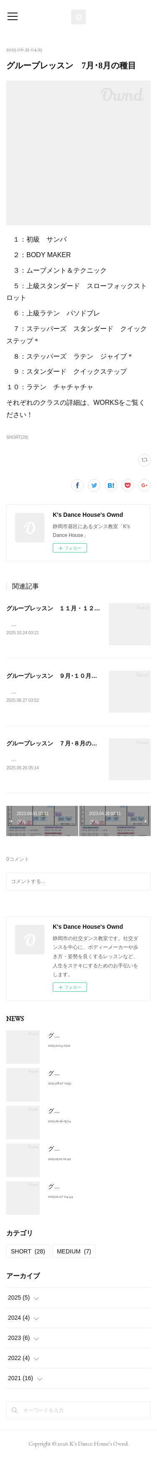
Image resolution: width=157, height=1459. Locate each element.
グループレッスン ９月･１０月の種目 (57, 676)
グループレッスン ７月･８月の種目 (54, 744)
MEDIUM (74, 1253)
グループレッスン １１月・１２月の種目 (62, 608)
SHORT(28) (17, 437)
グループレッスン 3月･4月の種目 (94, 1188)
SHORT (28, 1253)
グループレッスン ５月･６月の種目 (96, 1150)
